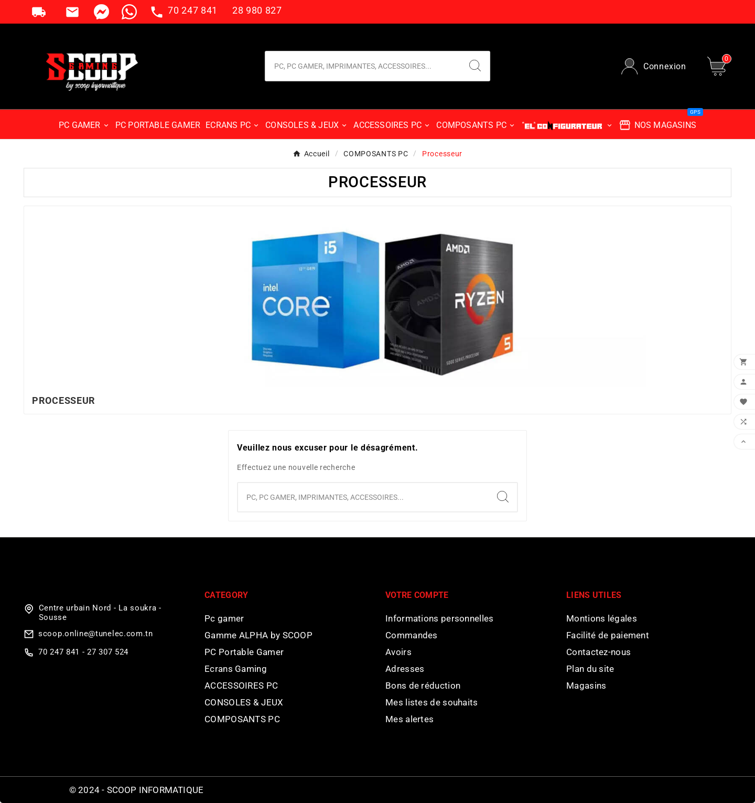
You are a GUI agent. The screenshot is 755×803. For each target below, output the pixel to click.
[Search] (475, 65)
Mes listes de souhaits (431, 702)
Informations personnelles (439, 618)
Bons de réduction (422, 685)
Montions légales (601, 618)
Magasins (586, 685)
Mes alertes (409, 719)
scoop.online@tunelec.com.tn (95, 633)
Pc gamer (224, 618)
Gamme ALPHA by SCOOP (258, 635)
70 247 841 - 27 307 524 (83, 652)
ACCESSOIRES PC (241, 685)
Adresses (404, 668)
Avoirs (398, 652)
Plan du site (590, 668)
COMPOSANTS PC (242, 719)
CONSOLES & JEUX (244, 702)
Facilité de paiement (607, 635)
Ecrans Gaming (235, 668)
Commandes (411, 635)
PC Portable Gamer (244, 652)
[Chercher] (363, 66)
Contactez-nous (598, 652)
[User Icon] (653, 66)
